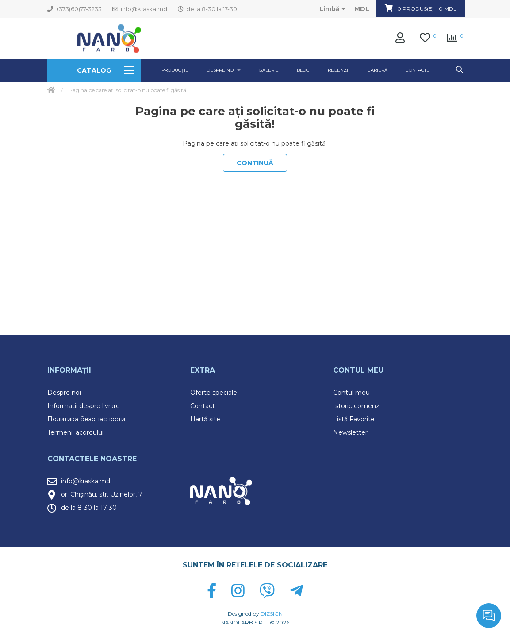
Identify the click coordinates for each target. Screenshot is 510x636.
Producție (174, 70)
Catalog (105, 70)
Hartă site (205, 419)
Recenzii (338, 70)
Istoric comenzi (357, 406)
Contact (202, 406)
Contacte (417, 70)
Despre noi (64, 393)
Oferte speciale (213, 393)
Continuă (255, 163)
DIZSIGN (272, 613)
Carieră (377, 70)
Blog (303, 70)
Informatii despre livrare (83, 406)
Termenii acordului (75, 432)
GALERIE (269, 70)
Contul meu (351, 393)
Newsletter (350, 432)
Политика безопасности (86, 419)
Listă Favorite (354, 419)
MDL (361, 9)
